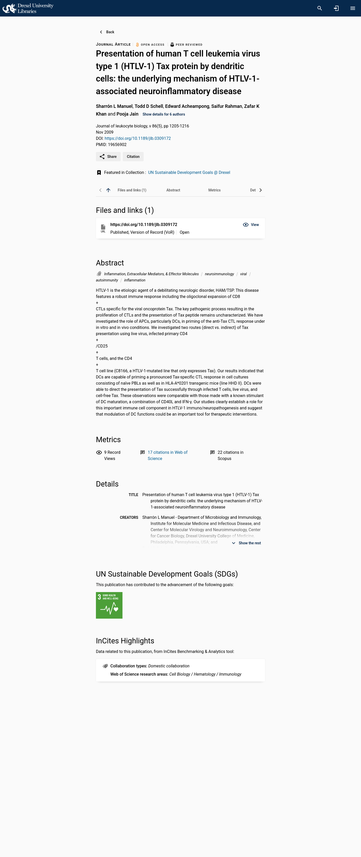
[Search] (320, 8)
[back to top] (108, 190)
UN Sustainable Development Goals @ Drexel (189, 172)
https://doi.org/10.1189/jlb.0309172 (138, 138)
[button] (251, 224)
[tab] (132, 190)
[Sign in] (336, 8)
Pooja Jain (127, 114)
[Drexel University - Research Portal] (28, 8)
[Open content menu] (353, 8)
